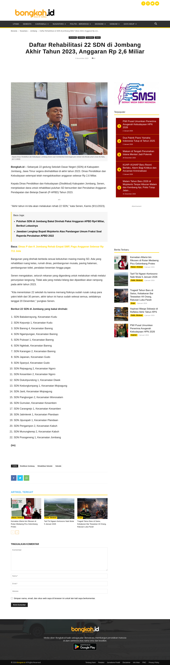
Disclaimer (126, 662)
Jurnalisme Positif (113, 662)
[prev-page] (12, 532)
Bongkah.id (21, 662)
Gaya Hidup (130, 24)
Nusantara (59, 24)
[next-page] (17, 532)
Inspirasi (134, 335)
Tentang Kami (90, 662)
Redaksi (101, 662)
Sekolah (58, 466)
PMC (144, 662)
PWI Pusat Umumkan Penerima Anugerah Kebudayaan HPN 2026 (142, 328)
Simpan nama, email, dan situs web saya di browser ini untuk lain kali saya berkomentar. (54, 598)
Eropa (80, 517)
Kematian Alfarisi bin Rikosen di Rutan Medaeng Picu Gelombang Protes (24, 524)
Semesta (27, 24)
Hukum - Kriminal (17, 517)
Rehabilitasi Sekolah (45, 466)
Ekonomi (100, 24)
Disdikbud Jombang (27, 466)
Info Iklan (136, 662)
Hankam (115, 24)
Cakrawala (42, 24)
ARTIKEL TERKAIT (22, 492)
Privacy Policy (154, 662)
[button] (156, 24)
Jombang (33, 31)
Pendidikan (89, 37)
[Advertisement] (108, 13)
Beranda (14, 31)
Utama (16, 24)
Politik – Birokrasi (80, 24)
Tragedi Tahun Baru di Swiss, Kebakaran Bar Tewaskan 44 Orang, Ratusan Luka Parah (91, 524)
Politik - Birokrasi (50, 517)
